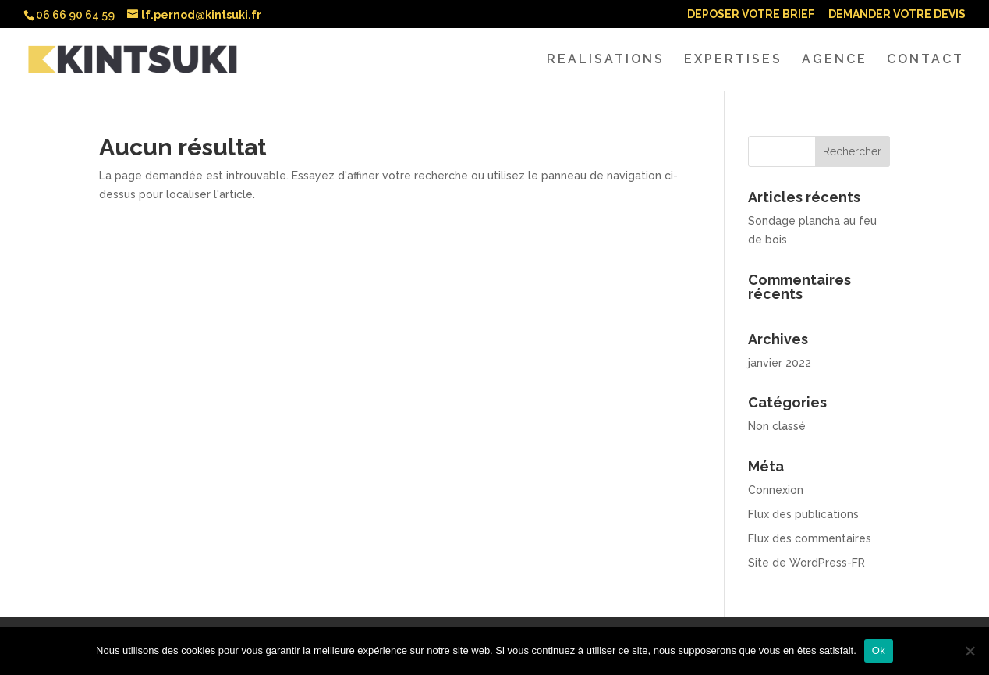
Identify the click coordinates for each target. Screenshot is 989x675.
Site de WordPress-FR (806, 562)
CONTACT (925, 60)
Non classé (777, 426)
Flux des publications (803, 514)
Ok (878, 650)
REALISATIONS (606, 60)
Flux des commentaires (809, 538)
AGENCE (834, 60)
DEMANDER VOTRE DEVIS (897, 14)
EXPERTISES (733, 60)
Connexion (775, 490)
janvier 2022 (779, 363)
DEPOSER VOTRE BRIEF (750, 14)
